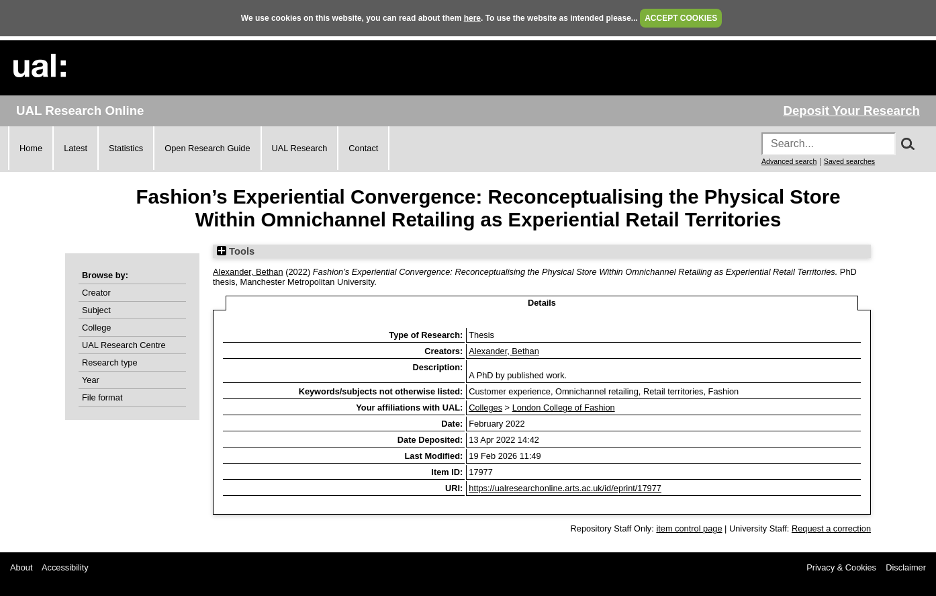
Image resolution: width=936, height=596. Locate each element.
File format (102, 397)
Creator (96, 293)
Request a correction (831, 528)
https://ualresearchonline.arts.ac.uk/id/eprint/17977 (565, 488)
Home (30, 148)
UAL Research (300, 148)
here (472, 18)
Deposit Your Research (851, 110)
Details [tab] (542, 303)
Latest (75, 148)
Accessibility (65, 567)
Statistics (126, 148)
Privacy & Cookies (841, 567)
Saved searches (849, 161)
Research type (110, 362)
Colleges (485, 407)
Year (90, 380)
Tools (235, 251)
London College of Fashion (563, 407)
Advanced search (788, 161)
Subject (96, 310)
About (21, 567)
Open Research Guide (207, 148)
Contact (363, 148)
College (96, 328)
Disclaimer (906, 567)
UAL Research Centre (124, 345)
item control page (689, 528)
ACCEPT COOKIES (681, 18)
